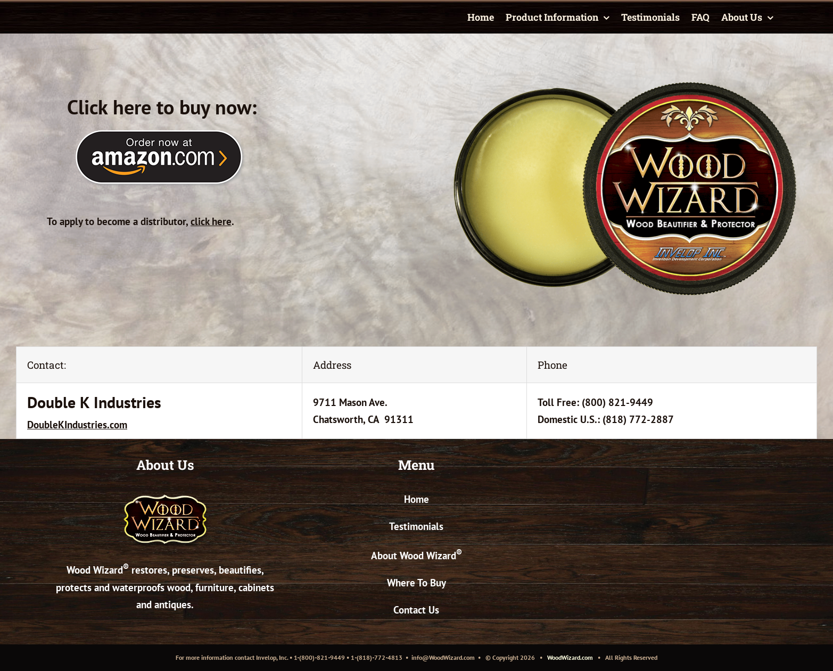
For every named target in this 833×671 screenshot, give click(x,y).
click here (211, 221)
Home (416, 499)
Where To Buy (416, 582)
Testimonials (416, 526)
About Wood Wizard (416, 555)
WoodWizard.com (570, 657)
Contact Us (416, 609)
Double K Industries (94, 402)
